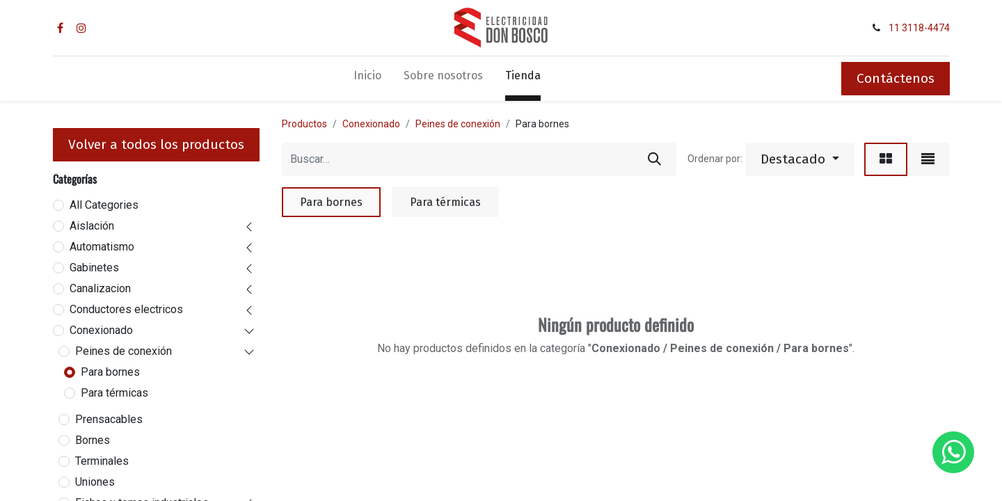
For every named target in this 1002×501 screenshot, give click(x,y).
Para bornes (110, 372)
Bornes (92, 440)
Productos (304, 123)
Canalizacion (100, 288)
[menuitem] (367, 78)
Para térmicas (114, 392)
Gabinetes (94, 267)
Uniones (95, 481)
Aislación (92, 225)
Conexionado (101, 330)
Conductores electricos (126, 309)
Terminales (102, 461)
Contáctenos (896, 78)
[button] (799, 159)
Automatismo (102, 246)
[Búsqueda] (654, 159)
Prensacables (109, 419)
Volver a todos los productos (156, 144)
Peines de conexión (123, 351)
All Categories (104, 205)
